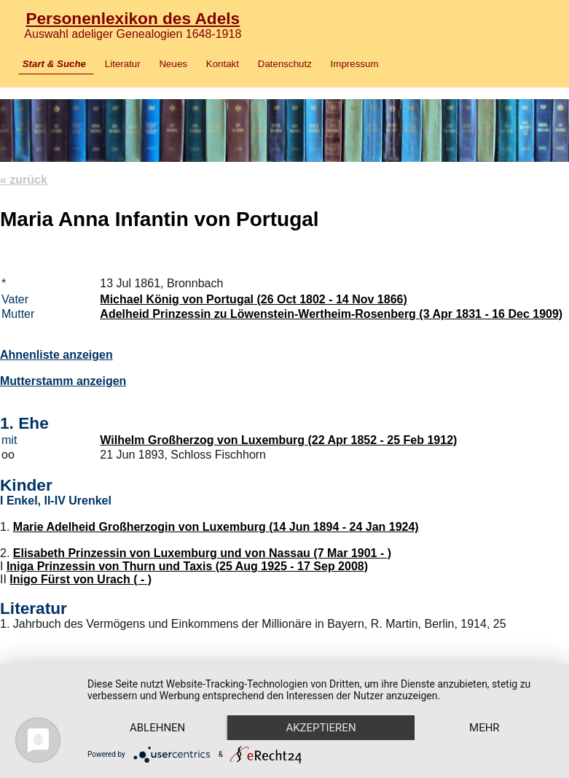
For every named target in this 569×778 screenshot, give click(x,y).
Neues (173, 63)
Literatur (123, 63)
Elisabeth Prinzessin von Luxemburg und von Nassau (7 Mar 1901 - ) (202, 553)
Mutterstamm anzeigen (63, 381)
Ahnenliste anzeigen (56, 355)
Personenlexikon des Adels (132, 18)
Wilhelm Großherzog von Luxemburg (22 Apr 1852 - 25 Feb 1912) (278, 440)
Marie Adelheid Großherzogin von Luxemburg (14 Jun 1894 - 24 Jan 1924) (216, 527)
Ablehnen (157, 727)
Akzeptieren (321, 727)
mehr (484, 727)
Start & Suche (54, 63)
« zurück (23, 180)
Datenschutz (285, 63)
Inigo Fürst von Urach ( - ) (80, 579)
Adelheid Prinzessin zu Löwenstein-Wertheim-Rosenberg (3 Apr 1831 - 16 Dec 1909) (331, 314)
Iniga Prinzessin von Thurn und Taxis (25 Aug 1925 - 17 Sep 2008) (187, 566)
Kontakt (222, 63)
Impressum (355, 63)
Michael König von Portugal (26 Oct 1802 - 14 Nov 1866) (253, 299)
